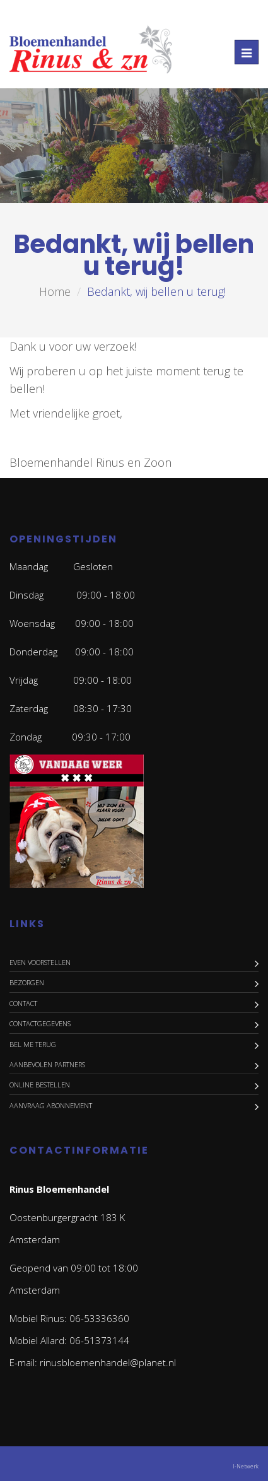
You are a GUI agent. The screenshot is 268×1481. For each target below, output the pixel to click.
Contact (23, 1003)
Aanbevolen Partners (47, 1064)
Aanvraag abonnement (50, 1105)
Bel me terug (32, 1044)
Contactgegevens (40, 1023)
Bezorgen (26, 982)
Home (55, 291)
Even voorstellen (40, 962)
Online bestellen (39, 1084)
